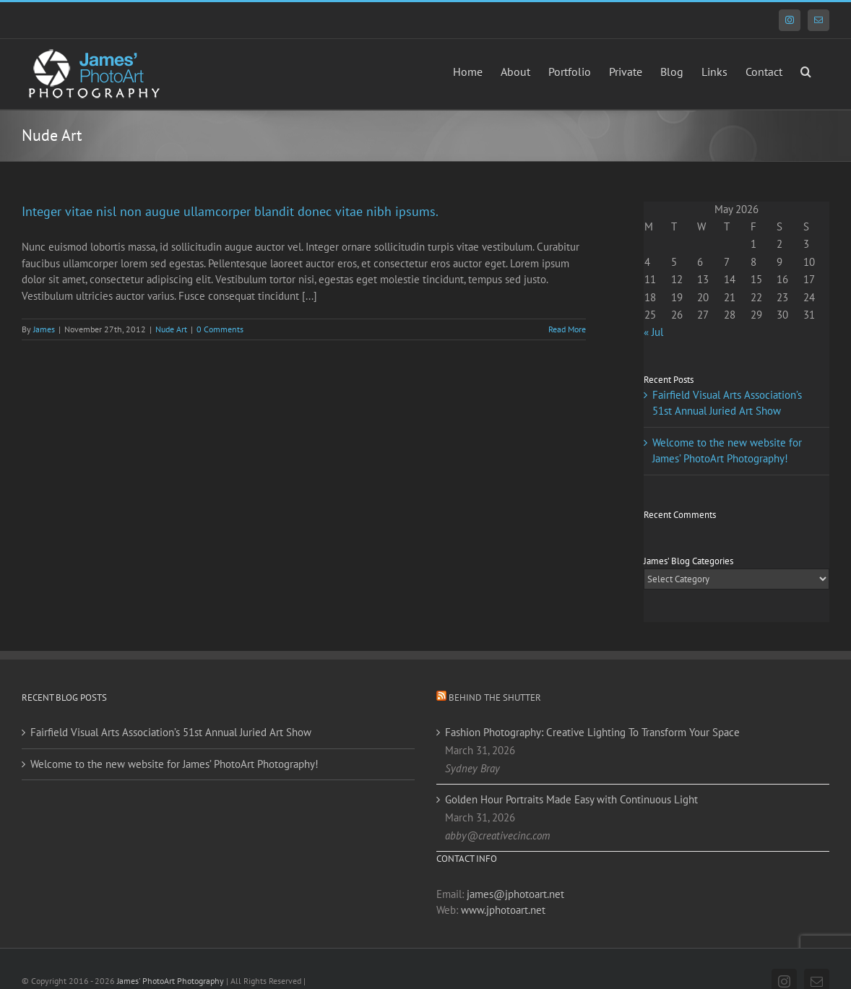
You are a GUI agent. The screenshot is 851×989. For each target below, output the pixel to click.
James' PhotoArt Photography (170, 980)
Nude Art (171, 329)
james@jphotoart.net (515, 894)
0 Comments (219, 329)
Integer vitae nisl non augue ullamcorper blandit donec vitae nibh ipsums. (230, 211)
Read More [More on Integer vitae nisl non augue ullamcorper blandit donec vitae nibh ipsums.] (567, 329)
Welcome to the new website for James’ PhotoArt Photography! (174, 764)
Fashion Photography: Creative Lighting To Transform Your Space (592, 732)
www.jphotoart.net (503, 910)
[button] (805, 70)
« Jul (653, 332)
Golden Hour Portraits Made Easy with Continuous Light (571, 799)
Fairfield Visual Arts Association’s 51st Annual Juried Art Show (170, 732)
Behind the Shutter (495, 697)
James (44, 329)
